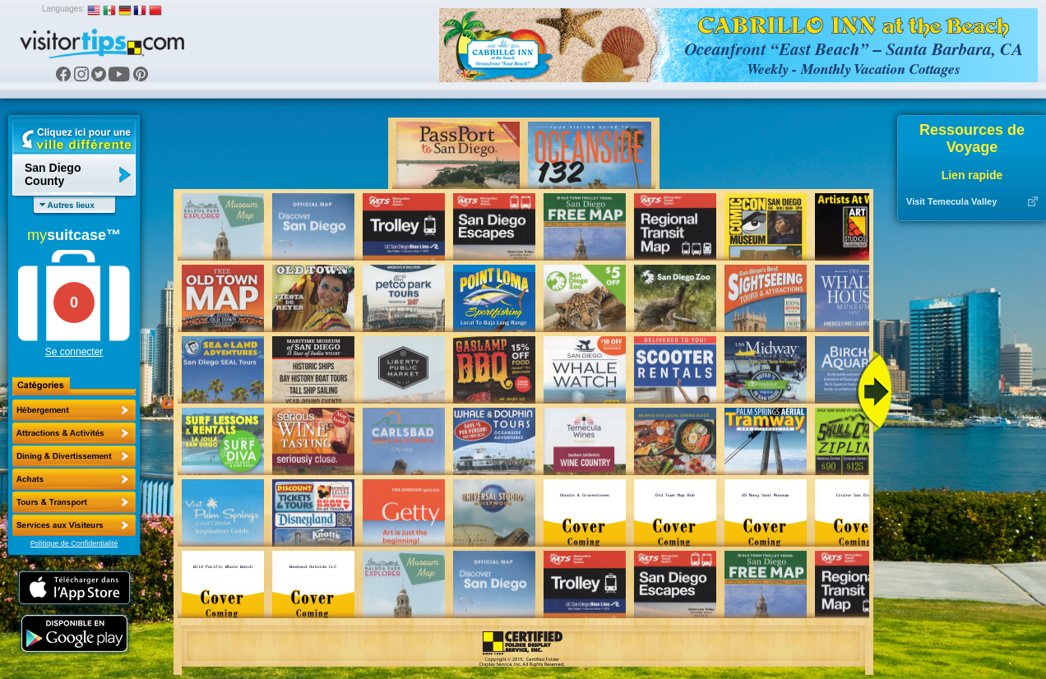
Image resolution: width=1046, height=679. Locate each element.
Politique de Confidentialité (74, 543)
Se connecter (74, 352)
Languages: (63, 8)
